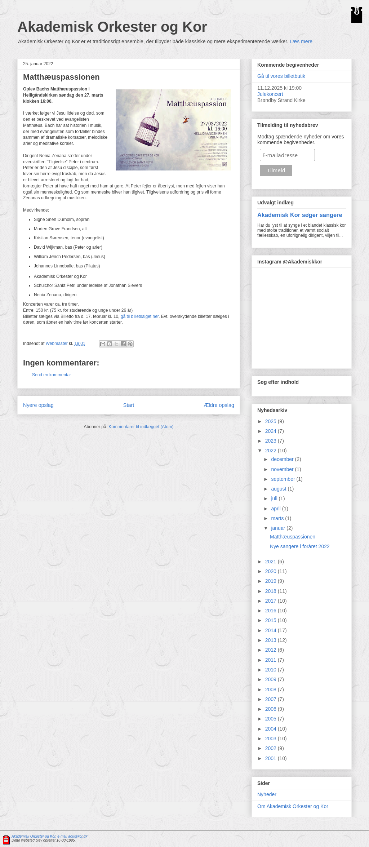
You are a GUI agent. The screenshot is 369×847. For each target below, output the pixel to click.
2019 (271, 581)
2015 (271, 620)
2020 (271, 571)
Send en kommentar (51, 374)
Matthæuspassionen (292, 537)
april (276, 508)
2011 (271, 660)
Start (128, 405)
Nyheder (266, 794)
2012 (271, 650)
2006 (271, 709)
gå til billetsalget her (140, 316)
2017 (271, 601)
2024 (271, 431)
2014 (271, 630)
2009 (271, 679)
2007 (271, 699)
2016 (271, 610)
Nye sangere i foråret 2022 (300, 546)
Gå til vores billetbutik (281, 76)
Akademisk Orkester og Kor (112, 27)
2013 (271, 640)
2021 (271, 561)
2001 (271, 758)
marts (278, 518)
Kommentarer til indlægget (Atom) (140, 426)
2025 (271, 421)
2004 (271, 729)
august (279, 489)
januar (278, 528)
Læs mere (301, 41)
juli (275, 498)
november (283, 469)
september (283, 479)
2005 (271, 719)
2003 (271, 738)
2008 (271, 689)
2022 (271, 450)
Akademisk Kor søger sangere (299, 215)
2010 (271, 670)
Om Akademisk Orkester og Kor (292, 806)
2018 (271, 591)
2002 (271, 748)
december (283, 459)
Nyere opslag (38, 405)
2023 (271, 441)
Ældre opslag (219, 405)
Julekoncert (270, 94)
